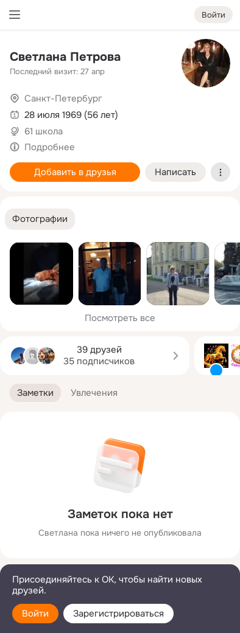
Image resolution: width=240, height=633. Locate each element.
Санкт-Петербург (63, 98)
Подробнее (49, 147)
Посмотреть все (120, 318)
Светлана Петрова (65, 56)
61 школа (43, 131)
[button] (40, 219)
